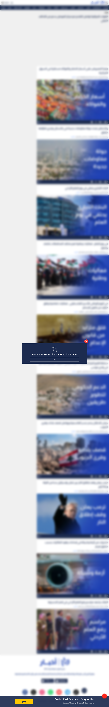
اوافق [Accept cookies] (24, 701)
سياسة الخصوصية (68, 703)
